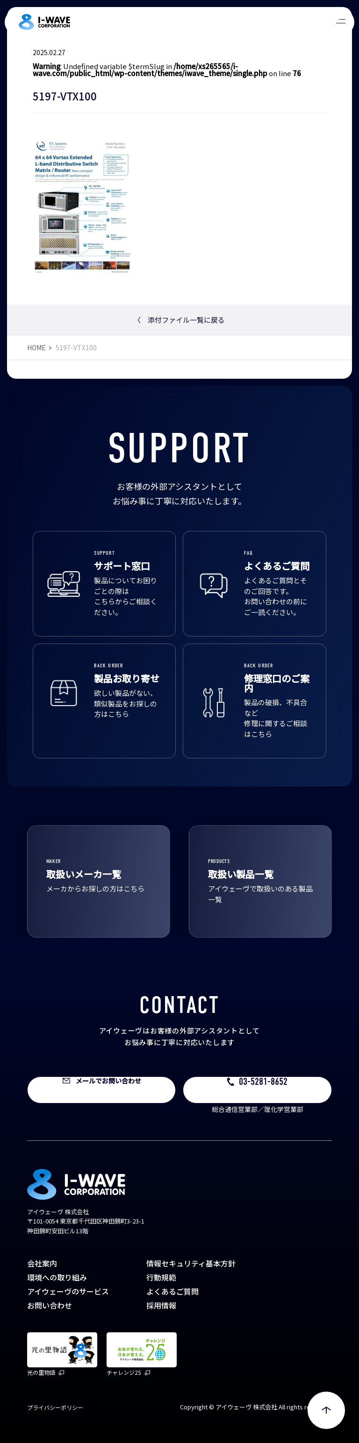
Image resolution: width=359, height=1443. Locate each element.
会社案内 (42, 1263)
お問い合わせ (49, 1305)
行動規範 (161, 1277)
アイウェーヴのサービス (68, 1291)
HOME (36, 347)
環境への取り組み (57, 1277)
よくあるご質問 (172, 1291)
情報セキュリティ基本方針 (191, 1263)
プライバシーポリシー (55, 1407)
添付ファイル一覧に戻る (179, 320)
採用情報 (161, 1305)
